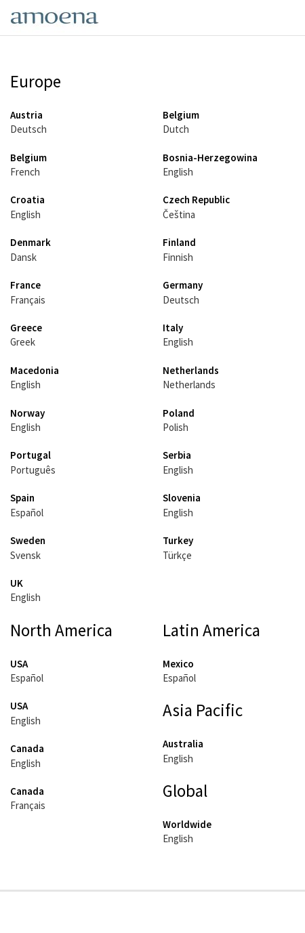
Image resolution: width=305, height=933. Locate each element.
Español (26, 512)
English (178, 171)
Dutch (176, 129)
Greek (22, 341)
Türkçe (177, 555)
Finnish (178, 257)
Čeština (179, 214)
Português (33, 469)
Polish (175, 427)
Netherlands (189, 384)
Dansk (23, 257)
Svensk (25, 555)
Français (27, 299)
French (25, 171)
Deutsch (28, 129)
